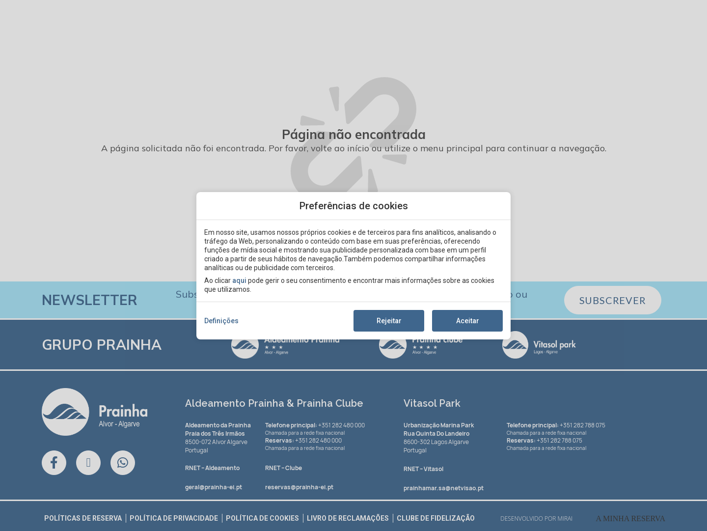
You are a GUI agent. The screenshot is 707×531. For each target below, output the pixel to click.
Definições (221, 321)
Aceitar (467, 321)
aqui (239, 280)
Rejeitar (389, 321)
